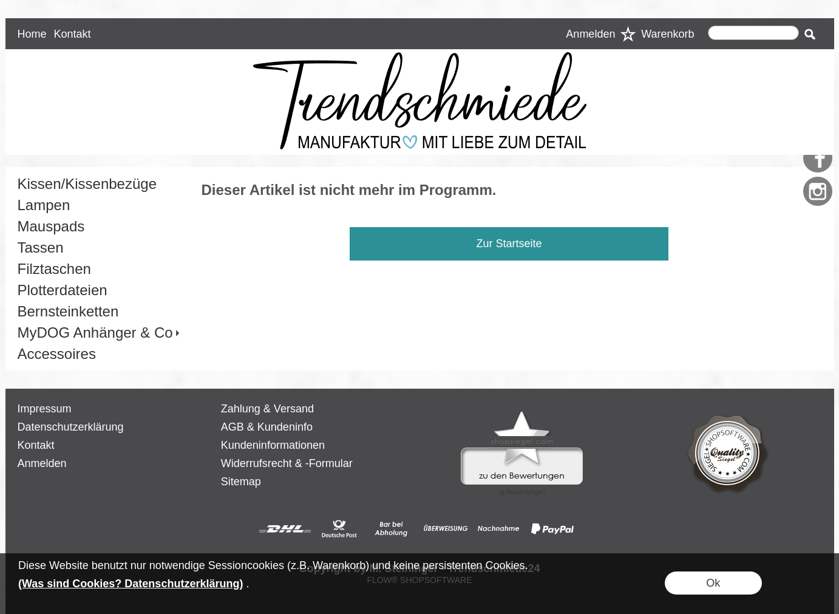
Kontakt (71, 34)
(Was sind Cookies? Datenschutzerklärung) (130, 584)
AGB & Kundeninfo (267, 427)
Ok (713, 583)
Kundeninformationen (273, 445)
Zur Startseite (509, 243)
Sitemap (241, 482)
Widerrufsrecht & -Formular (287, 463)
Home (32, 34)
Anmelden (590, 34)
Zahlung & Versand (267, 409)
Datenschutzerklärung (71, 427)
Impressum (45, 409)
